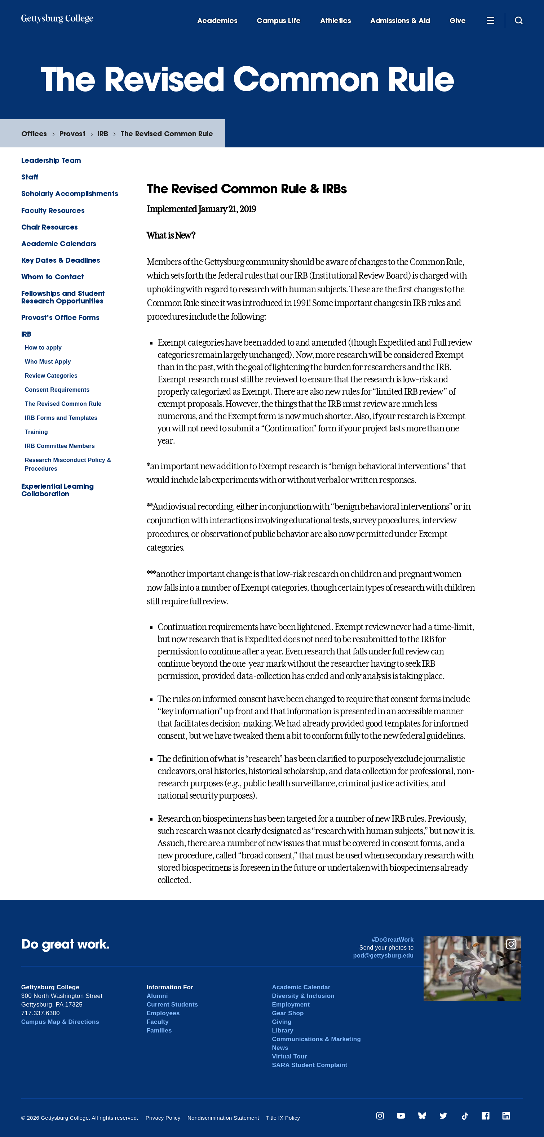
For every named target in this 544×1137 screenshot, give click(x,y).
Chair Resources (49, 227)
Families (159, 1030)
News (280, 1047)
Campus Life (279, 21)
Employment (291, 1004)
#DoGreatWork (393, 940)
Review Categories (51, 376)
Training (36, 432)
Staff (30, 177)
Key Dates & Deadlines (60, 260)
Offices (34, 133)
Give (457, 21)
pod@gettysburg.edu (383, 955)
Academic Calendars (58, 243)
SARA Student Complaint (310, 1065)
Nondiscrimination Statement (223, 1118)
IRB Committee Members (60, 446)
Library (282, 1030)
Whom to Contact (52, 276)
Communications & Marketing (316, 1039)
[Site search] (519, 20)
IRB (103, 133)
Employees (163, 1013)
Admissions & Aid (400, 21)
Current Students (172, 1004)
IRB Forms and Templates (61, 418)
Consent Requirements (57, 390)
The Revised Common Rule (166, 133)
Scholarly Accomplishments (69, 193)
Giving (282, 1021)
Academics (217, 21)
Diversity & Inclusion (303, 995)
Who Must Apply (48, 362)
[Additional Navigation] (490, 20)
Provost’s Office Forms (60, 317)
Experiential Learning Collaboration (57, 489)
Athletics (335, 21)
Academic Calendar (301, 987)
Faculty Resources (52, 210)
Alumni (157, 995)
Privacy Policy (163, 1118)
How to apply (43, 348)
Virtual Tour (289, 1056)
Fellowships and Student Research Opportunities (63, 297)
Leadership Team (51, 160)
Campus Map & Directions (60, 1021)
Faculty (158, 1021)
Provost (72, 133)
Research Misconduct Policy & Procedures (68, 464)
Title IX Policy (283, 1118)
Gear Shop (288, 1013)
